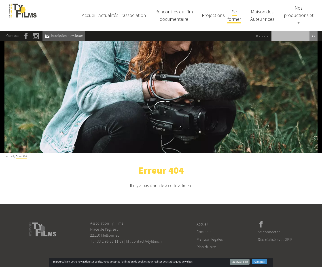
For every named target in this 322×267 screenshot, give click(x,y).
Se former (234, 15)
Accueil (89, 15)
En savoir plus (240, 261)
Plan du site (206, 246)
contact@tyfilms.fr (147, 241)
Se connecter (269, 231)
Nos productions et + (299, 15)
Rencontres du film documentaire (174, 15)
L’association (133, 15)
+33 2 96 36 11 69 (109, 241)
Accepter (259, 261)
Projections (213, 15)
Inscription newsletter (64, 35)
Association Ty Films (106, 223)
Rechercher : (263, 36)
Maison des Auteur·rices (262, 15)
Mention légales (210, 239)
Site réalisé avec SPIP (275, 239)
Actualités (108, 15)
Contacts (12, 35)
